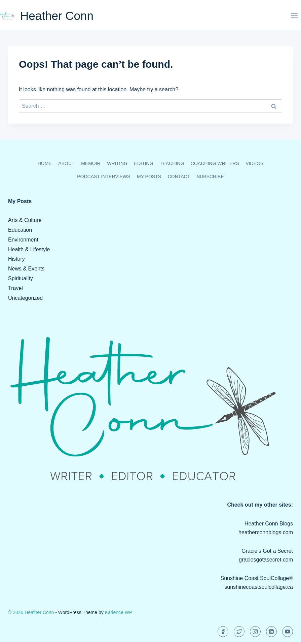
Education (20, 230)
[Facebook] (223, 631)
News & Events (26, 268)
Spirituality (20, 278)
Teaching (172, 163)
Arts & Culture (25, 220)
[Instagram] (255, 631)
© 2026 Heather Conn (31, 612)
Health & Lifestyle (29, 249)
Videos (254, 163)
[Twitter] (239, 631)
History (16, 259)
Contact (179, 176)
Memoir (91, 163)
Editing (143, 163)
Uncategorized (25, 298)
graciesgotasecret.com (266, 560)
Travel (15, 288)
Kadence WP (119, 612)
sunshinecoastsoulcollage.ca (258, 587)
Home (45, 163)
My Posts (149, 176)
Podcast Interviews (103, 176)
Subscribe (210, 176)
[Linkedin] (271, 631)
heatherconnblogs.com (265, 532)
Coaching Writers (215, 163)
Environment (23, 240)
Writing (117, 163)
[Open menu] (294, 16)
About (66, 163)
